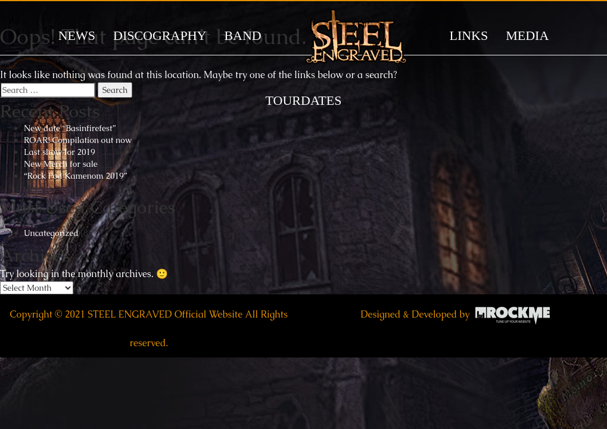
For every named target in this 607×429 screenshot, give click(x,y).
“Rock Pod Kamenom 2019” (75, 175)
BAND (242, 35)
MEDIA (527, 35)
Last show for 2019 (59, 152)
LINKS (468, 35)
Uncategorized (51, 233)
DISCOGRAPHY (159, 35)
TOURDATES (304, 100)
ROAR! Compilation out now (78, 140)
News (76, 35)
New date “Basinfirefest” (70, 128)
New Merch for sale (61, 163)
